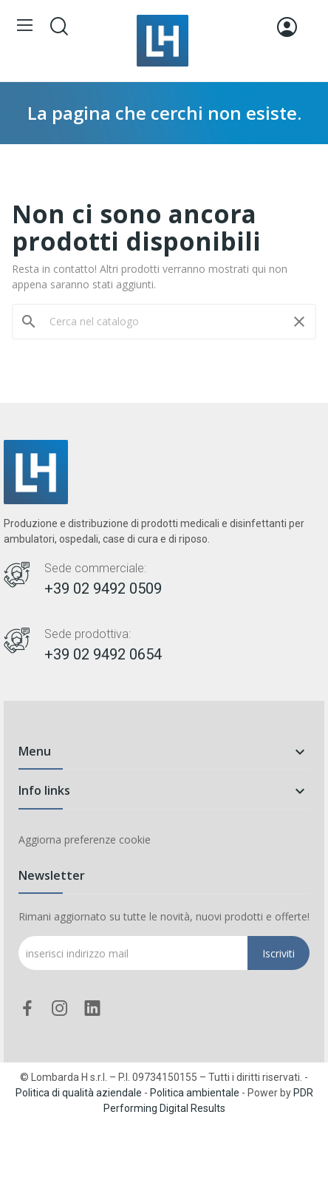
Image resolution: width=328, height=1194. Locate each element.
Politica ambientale (194, 1093)
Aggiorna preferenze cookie (84, 839)
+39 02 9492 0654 (103, 654)
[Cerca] (164, 321)
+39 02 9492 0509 (103, 588)
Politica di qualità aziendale (79, 1093)
